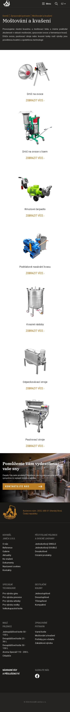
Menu (48, 3)
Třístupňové (41, 600)
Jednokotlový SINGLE (45, 543)
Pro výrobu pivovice (12, 597)
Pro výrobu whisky (11, 600)
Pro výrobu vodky (11, 604)
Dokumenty (8, 562)
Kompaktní (40, 604)
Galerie (6, 551)
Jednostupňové (42, 593)
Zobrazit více (34, 100)
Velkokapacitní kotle (12, 608)
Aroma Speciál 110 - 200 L (15, 651)
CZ (62, 3)
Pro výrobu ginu (10, 593)
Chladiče (7, 655)
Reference (7, 547)
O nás (5, 543)
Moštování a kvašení (45, 635)
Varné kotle (40, 631)
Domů (5, 15)
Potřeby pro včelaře (44, 639)
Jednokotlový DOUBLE (46, 547)
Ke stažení (8, 558)
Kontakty (7, 570)
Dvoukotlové (41, 551)
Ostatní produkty (43, 555)
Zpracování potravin (20, 15)
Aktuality (7, 555)
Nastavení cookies (12, 566)
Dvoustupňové (42, 597)
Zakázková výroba (44, 642)
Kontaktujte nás (17, 486)
